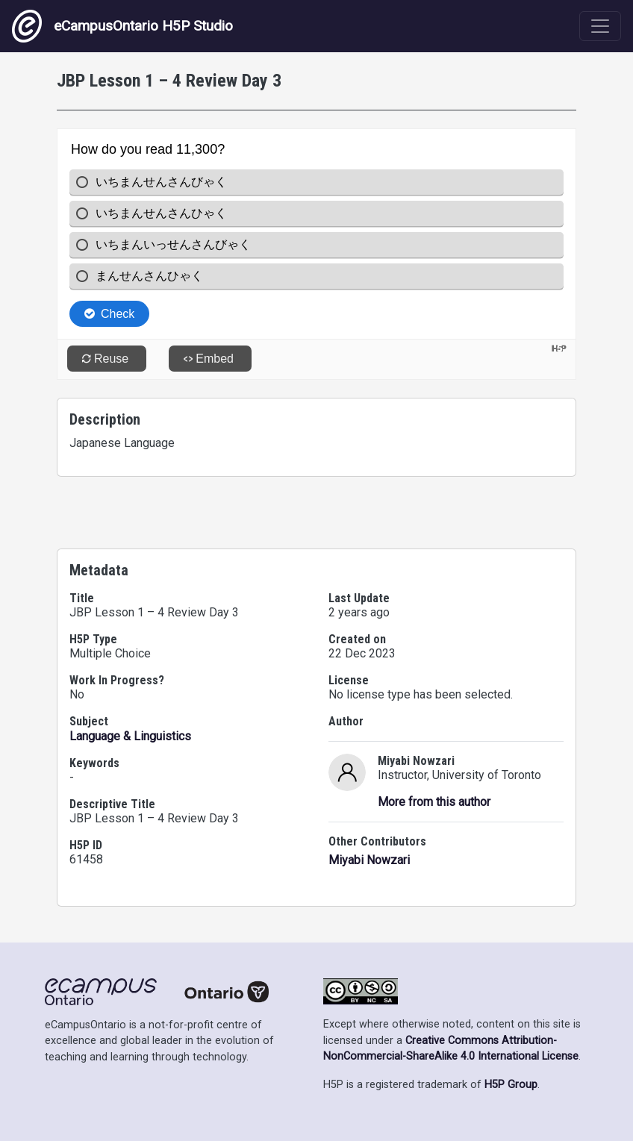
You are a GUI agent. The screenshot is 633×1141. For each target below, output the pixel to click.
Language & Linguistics (130, 736)
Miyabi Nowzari (369, 860)
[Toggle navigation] (600, 26)
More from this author (434, 802)
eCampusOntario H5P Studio (122, 26)
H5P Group (510, 1084)
